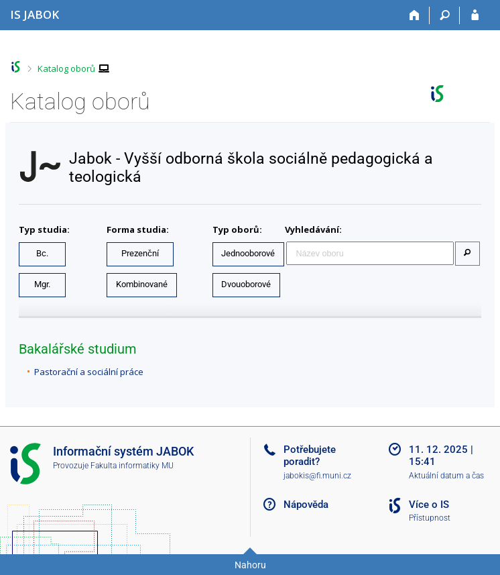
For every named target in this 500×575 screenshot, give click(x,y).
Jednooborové (248, 253)
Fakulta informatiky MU (132, 465)
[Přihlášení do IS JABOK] (475, 15)
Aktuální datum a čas (446, 475)
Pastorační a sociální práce (88, 372)
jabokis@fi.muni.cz (317, 475)
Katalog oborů (66, 68)
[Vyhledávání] (445, 15)
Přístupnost (429, 518)
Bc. (42, 253)
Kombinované (142, 284)
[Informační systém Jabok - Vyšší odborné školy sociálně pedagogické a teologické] (34, 14)
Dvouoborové (246, 284)
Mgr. (42, 284)
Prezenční (140, 253)
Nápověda (306, 505)
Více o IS (429, 505)
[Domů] (414, 15)
